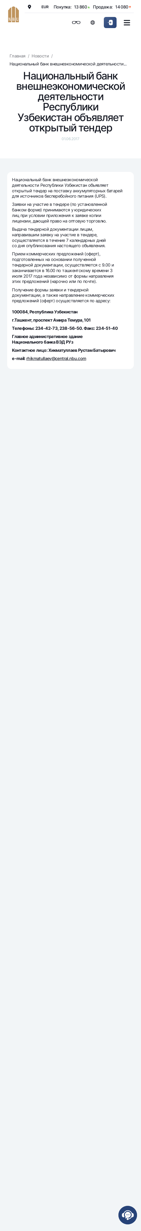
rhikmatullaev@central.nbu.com (56, 358)
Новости (40, 56)
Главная (17, 56)
